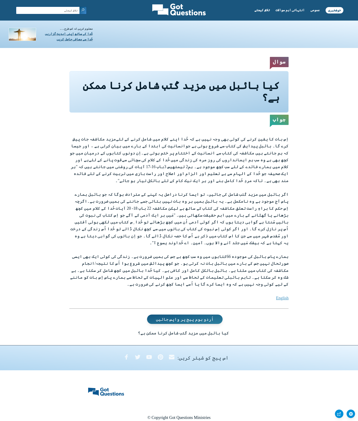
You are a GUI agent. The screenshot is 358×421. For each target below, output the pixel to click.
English (282, 298)
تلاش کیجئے (262, 10)
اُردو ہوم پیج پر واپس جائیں (185, 319)
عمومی (315, 10)
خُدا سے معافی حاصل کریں (75, 39)
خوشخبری (334, 10)
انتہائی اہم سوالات (290, 10)
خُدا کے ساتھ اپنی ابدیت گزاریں (69, 34)
